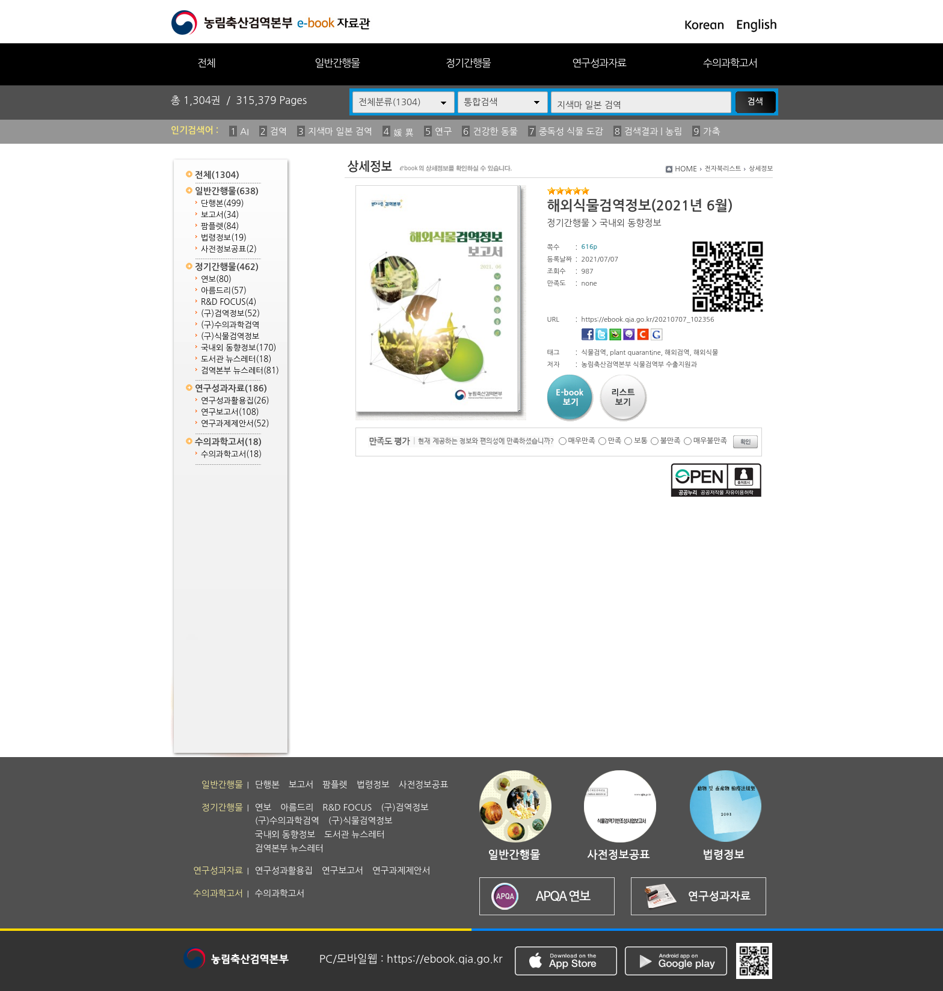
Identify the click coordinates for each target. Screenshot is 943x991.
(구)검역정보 (230, 314)
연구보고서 (230, 412)
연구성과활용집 (235, 401)
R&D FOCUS (228, 302)
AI (244, 131)
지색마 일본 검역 (340, 131)
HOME (686, 169)
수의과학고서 (730, 63)
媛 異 (403, 132)
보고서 (220, 215)
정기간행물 (468, 63)
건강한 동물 (495, 131)
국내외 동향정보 (238, 348)
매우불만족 (710, 440)
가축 (711, 131)
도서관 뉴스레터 (236, 359)
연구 (443, 131)
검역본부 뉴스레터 (240, 371)
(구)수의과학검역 (230, 325)
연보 (216, 279)
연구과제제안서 (235, 424)
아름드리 (224, 291)
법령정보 (224, 238)
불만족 (670, 440)
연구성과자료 (599, 63)
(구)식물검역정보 (230, 336)
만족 (615, 440)
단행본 (222, 203)
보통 (641, 440)
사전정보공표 (229, 249)
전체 (206, 63)
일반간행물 (337, 63)
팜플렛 (220, 226)
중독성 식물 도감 (571, 131)
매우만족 (581, 440)
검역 (278, 131)
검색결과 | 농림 (653, 131)
